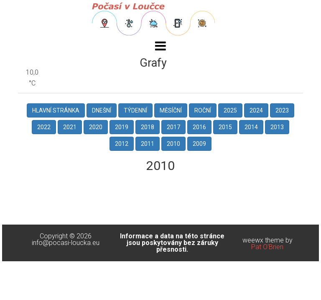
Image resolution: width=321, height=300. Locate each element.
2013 (277, 127)
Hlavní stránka (55, 110)
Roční (202, 110)
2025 (230, 110)
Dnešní (101, 110)
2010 (173, 143)
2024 (256, 110)
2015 (225, 127)
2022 (44, 127)
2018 (147, 127)
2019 (121, 127)
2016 (199, 127)
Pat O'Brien (267, 247)
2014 (251, 127)
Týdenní (135, 110)
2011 (147, 143)
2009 (199, 143)
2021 (69, 127)
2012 (121, 143)
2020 (95, 127)
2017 (173, 127)
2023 (282, 110)
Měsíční (171, 110)
